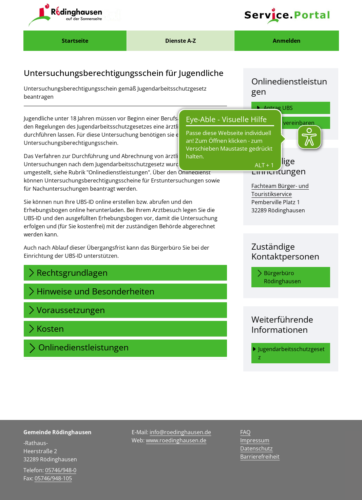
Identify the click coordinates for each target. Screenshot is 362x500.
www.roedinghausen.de (176, 440)
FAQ (245, 432)
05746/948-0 (60, 470)
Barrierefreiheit (260, 456)
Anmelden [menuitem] (287, 40)
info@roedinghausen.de (180, 432)
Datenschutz (256, 448)
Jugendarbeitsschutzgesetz (288, 353)
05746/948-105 (53, 478)
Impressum (254, 440)
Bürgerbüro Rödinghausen (278, 277)
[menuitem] (75, 41)
